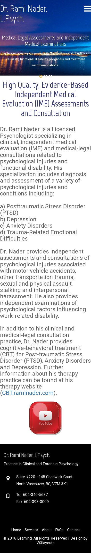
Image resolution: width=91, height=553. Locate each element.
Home (16, 530)
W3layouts (46, 543)
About (47, 530)
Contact (73, 530)
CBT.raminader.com (28, 392)
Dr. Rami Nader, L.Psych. (23, 13)
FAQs (59, 530)
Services (31, 530)
